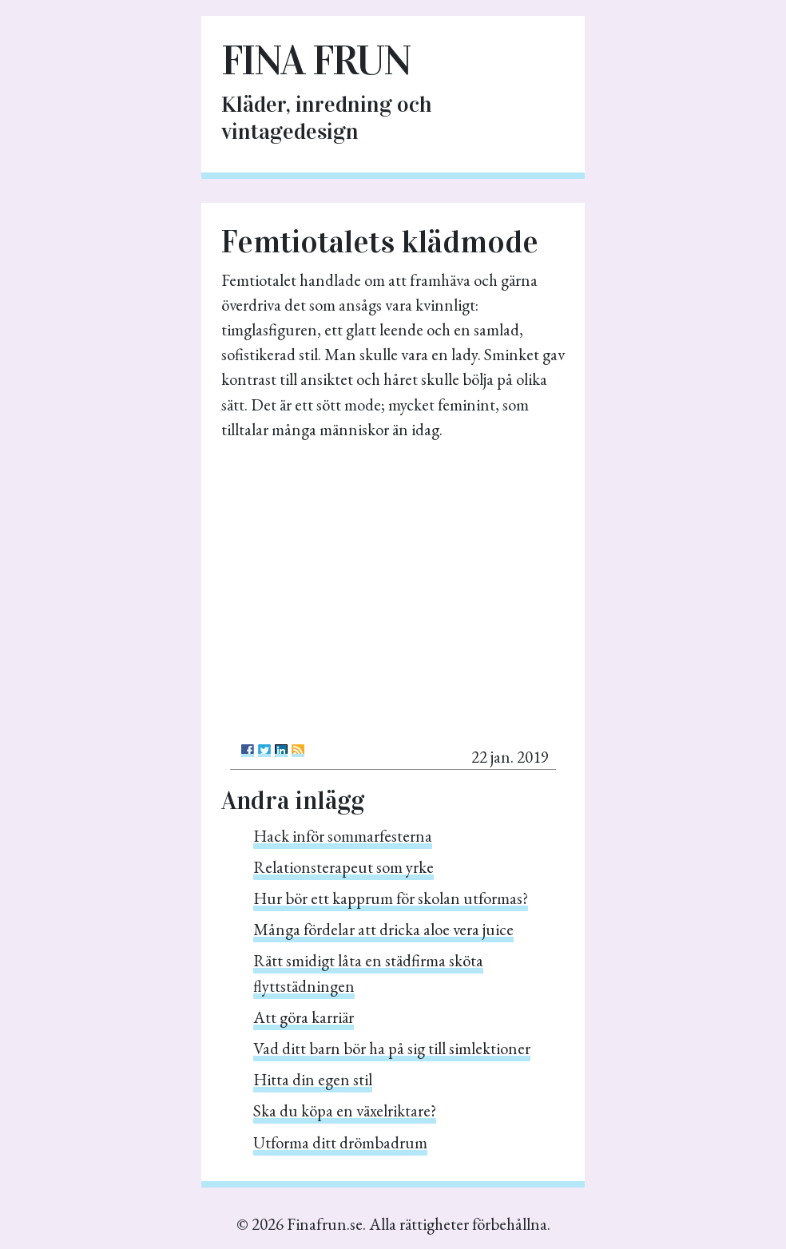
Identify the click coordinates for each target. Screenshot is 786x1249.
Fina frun (316, 60)
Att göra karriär (303, 1017)
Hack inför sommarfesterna (342, 836)
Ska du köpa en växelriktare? (344, 1110)
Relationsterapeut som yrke (343, 867)
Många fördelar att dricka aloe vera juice (383, 929)
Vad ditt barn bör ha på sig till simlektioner (391, 1048)
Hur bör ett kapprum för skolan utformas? (390, 898)
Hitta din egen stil (312, 1079)
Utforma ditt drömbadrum (340, 1142)
